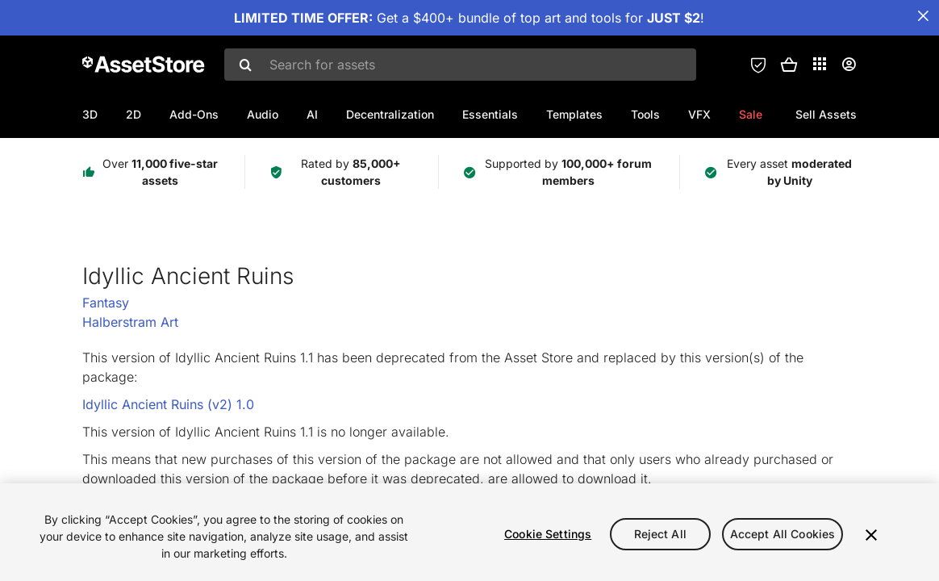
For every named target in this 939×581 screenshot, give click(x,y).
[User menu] (849, 64)
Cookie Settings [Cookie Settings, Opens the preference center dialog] (547, 534)
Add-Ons (194, 114)
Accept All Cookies (783, 534)
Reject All (660, 534)
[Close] (871, 535)
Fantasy (105, 303)
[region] (469, 532)
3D (90, 114)
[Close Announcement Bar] (923, 16)
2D (133, 114)
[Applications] (819, 63)
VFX (699, 114)
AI (312, 114)
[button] (789, 64)
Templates (574, 114)
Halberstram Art (130, 322)
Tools (645, 114)
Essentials (490, 114)
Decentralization (390, 114)
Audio (262, 114)
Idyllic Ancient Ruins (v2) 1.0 (168, 404)
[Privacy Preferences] (758, 64)
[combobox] (460, 64)
